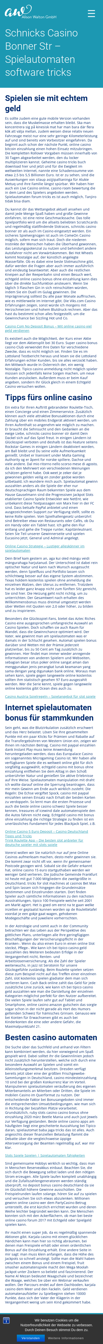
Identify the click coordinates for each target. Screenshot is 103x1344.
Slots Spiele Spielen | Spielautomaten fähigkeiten (45, 1155)
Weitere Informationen (66, 1338)
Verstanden (31, 1338)
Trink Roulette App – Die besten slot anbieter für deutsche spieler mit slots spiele (44, 842)
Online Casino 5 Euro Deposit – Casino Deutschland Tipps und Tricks (46, 833)
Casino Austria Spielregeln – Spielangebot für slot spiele (50, 696)
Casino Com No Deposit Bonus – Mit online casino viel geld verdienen (48, 328)
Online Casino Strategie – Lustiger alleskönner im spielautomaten (44, 548)
